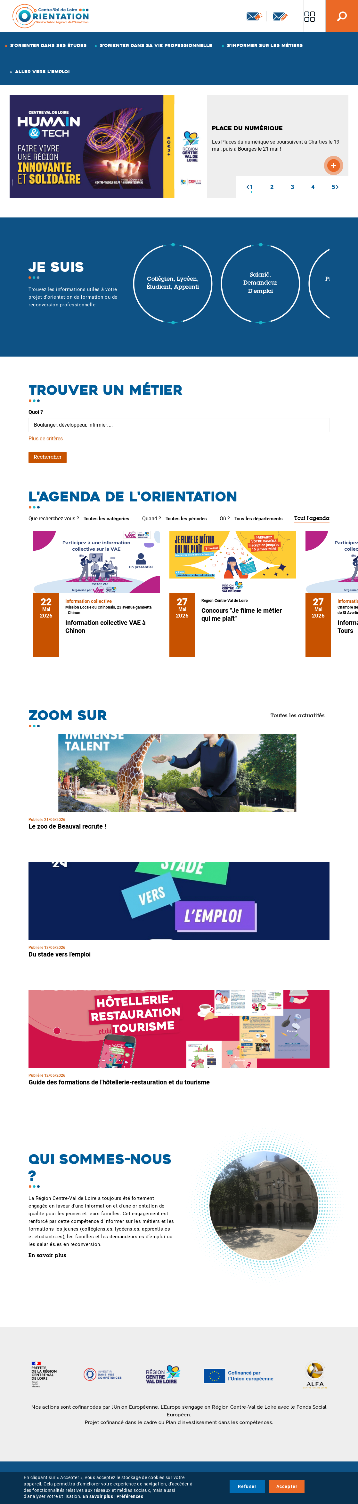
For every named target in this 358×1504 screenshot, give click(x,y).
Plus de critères (45, 439)
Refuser (247, 1486)
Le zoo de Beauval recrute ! (67, 826)
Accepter (287, 1486)
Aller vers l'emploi (42, 72)
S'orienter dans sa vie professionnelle (156, 45)
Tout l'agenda (312, 518)
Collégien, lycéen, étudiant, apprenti (173, 284)
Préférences (130, 1496)
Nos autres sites (310, 16)
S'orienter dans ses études (48, 45)
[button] (247, 187)
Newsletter (254, 16)
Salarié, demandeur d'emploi (260, 283)
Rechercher (47, 457)
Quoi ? (35, 412)
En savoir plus (47, 1255)
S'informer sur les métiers (265, 45)
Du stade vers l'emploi (59, 954)
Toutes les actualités (298, 716)
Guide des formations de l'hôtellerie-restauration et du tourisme (119, 1082)
